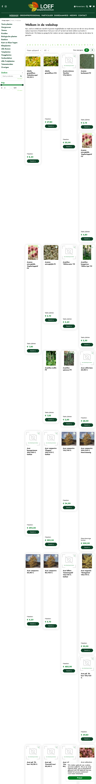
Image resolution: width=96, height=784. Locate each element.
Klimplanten (6, 46)
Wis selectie (20, 78)
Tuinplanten (5, 52)
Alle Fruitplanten (7, 61)
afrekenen (52, 758)
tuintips (27, 761)
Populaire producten (60, 634)
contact (27, 755)
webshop (28, 753)
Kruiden (4, 33)
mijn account (53, 750)
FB (2, 6)
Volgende (75, 628)
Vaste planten (6, 24)
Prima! (79, 778)
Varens (4, 30)
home (27, 750)
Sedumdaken (6, 58)
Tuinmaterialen (7, 64)
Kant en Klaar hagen (9, 42)
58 (71, 628)
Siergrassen (6, 27)
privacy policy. (87, 760)
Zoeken (87, 6)
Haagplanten (6, 55)
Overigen (5, 67)
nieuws (27, 758)
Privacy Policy (49, 781)
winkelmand (53, 755)
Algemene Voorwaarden (62, 781)
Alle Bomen (5, 49)
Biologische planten (9, 36)
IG (6, 6)
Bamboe (4, 39)
